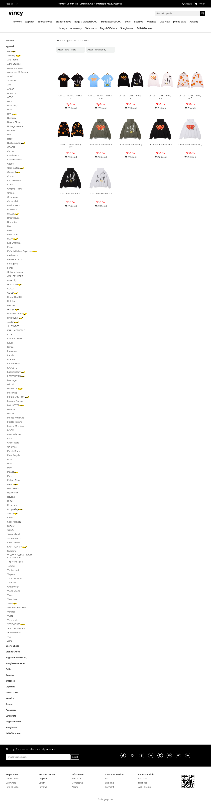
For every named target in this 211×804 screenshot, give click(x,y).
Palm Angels (13, 455)
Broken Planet (14, 122)
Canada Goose (14, 159)
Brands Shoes (63, 21)
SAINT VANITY (17, 547)
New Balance (14, 434)
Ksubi (10, 343)
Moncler (11, 409)
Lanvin (10, 355)
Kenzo (10, 347)
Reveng (11, 497)
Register (43, 778)
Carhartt (11, 151)
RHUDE (11, 501)
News (75, 787)
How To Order (12, 787)
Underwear (12, 587)
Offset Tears (83, 40)
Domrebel (12, 222)
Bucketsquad (16, 143)
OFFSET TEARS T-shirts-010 (70, 96)
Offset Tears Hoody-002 (70, 193)
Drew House (13, 218)
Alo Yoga (14, 55)
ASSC (10, 97)
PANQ (12, 484)
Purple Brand (13, 451)
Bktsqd (10, 101)
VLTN (10, 616)
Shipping (109, 783)
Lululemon (12, 351)
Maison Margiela (15, 426)
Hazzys (13, 309)
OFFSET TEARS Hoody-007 (70, 145)
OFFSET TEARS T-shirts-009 (100, 96)
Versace (11, 611)
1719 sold (71, 108)
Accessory (76, 28)
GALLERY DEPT (15, 276)
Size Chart (11, 783)
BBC (9, 134)
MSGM (10, 430)
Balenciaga (12, 105)
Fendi (10, 268)
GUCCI (10, 288)
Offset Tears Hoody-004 (160, 144)
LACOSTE (12, 368)
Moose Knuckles (15, 417)
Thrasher (11, 582)
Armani (10, 89)
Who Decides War (16, 628)
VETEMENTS (16, 624)
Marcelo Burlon (15, 401)
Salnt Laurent (14, 542)
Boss (9, 109)
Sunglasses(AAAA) (111, 21)
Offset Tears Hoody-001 (100, 193)
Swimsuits (91, 28)
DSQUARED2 (13, 234)
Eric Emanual (13, 243)
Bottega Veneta (15, 126)
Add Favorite (144, 787)
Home (60, 40)
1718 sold (130, 108)
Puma (10, 476)
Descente (12, 209)
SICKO (10, 530)
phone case (179, 21)
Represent (12, 505)
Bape (9, 139)
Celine (10, 164)
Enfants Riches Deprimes (22, 251)
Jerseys (62, 28)
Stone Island (13, 534)
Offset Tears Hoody (96, 49)
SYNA (10, 517)
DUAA (12, 238)
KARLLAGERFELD (16, 330)
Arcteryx (11, 93)
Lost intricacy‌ (16, 372)
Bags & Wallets (108, 28)
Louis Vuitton (13, 363)
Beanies (138, 21)
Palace (13, 472)
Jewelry (194, 21)
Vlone (10, 595)
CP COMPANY (14, 180)
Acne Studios (13, 64)
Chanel (10, 193)
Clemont (14, 172)
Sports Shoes (45, 21)
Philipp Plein (13, 480)
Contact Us (77, 783)
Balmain (11, 130)
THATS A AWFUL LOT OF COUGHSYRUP (19, 556)
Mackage (11, 380)
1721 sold (100, 108)
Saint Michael (14, 522)
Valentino (12, 599)
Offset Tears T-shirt (66, 49)
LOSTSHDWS (16, 376)
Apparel (29, 21)
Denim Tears (13, 205)
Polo (9, 459)
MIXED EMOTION (18, 397)
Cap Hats (165, 21)
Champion (12, 197)
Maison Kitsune (14, 422)
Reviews (17, 21)
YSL (9, 636)
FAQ (107, 778)
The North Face (15, 562)
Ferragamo (12, 263)
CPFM (10, 184)
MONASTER (15, 405)
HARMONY (15, 318)
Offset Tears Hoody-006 (100, 144)
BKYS (12, 114)
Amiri (9, 76)
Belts (128, 21)
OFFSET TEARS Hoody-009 (160, 96)
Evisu (9, 247)
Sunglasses (126, 28)
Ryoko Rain (12, 492)
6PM (11, 51)
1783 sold (100, 206)
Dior (9, 226)
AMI (9, 84)
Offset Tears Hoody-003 (190, 144)
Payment (109, 787)
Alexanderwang (15, 68)
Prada (10, 463)
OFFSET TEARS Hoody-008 (190, 96)
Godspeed (14, 284)
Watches (151, 21)
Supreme (11, 551)
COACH (11, 147)
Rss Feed (142, 783)
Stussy (12, 513)
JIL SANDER (13, 326)
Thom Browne (14, 578)
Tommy (11, 566)
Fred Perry (12, 255)
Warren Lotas (14, 632)
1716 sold (160, 108)
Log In (42, 783)
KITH (9, 334)
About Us (76, 778)
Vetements (12, 620)
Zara (9, 641)
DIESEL (13, 213)
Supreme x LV (14, 538)
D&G (9, 230)
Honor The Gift (14, 297)
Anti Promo (12, 59)
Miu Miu (11, 384)
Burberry (11, 118)
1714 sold (190, 108)
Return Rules (12, 778)
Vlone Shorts (13, 591)
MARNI (10, 413)
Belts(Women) (144, 28)
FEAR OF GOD (14, 259)
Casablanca (13, 155)
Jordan (13, 322)
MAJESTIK (15, 388)
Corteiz (10, 176)
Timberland (13, 570)
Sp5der (10, 526)
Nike (9, 438)
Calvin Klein (13, 201)
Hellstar (11, 301)
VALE (12, 603)
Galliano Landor (15, 272)
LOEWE (11, 359)
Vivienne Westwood (17, 607)
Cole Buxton (15, 168)
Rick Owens (13, 488)
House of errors (17, 313)
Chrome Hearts (14, 189)
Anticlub (11, 80)
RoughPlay (15, 509)
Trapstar (11, 574)
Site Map (142, 778)
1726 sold (70, 157)
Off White (12, 447)
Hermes (11, 305)
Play (9, 467)
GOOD (12, 293)
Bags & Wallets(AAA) (85, 21)
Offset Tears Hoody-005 (130, 144)
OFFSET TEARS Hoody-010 (130, 96)
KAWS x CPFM (14, 338)
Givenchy (12, 280)
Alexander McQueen (17, 72)
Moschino (12, 393)
